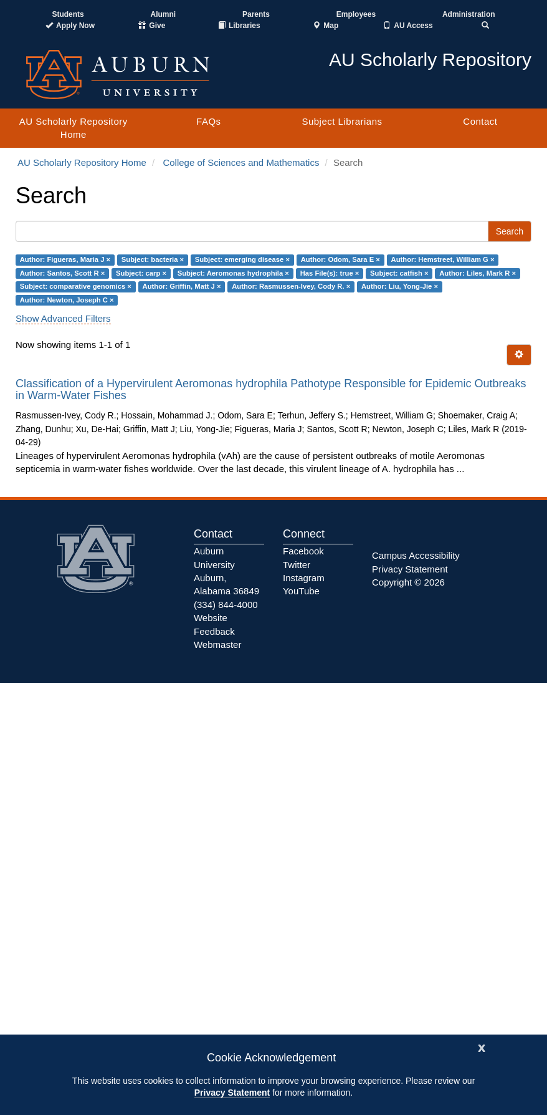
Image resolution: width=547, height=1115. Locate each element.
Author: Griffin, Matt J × (182, 286)
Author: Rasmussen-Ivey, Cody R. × (291, 286)
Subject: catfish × (399, 273)
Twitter (296, 564)
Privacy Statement (232, 1093)
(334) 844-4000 (226, 604)
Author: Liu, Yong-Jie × (399, 286)
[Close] (481, 1046)
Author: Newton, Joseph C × (67, 300)
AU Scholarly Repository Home (73, 128)
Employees (356, 14)
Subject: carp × (141, 273)
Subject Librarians (342, 121)
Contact (480, 121)
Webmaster (217, 644)
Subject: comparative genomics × (75, 286)
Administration (468, 14)
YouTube (301, 591)
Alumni (163, 14)
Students (67, 14)
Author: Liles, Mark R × (477, 273)
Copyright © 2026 (408, 582)
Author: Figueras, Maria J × (65, 260)
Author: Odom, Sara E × (340, 260)
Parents (256, 14)
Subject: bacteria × (152, 260)
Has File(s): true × (329, 273)
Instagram (304, 577)
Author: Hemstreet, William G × (443, 260)
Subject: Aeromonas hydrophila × (233, 273)
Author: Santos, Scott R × (62, 273)
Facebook (303, 551)
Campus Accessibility (416, 555)
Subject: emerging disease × (242, 260)
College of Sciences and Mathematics (241, 162)
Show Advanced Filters (63, 318)
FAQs (208, 121)
